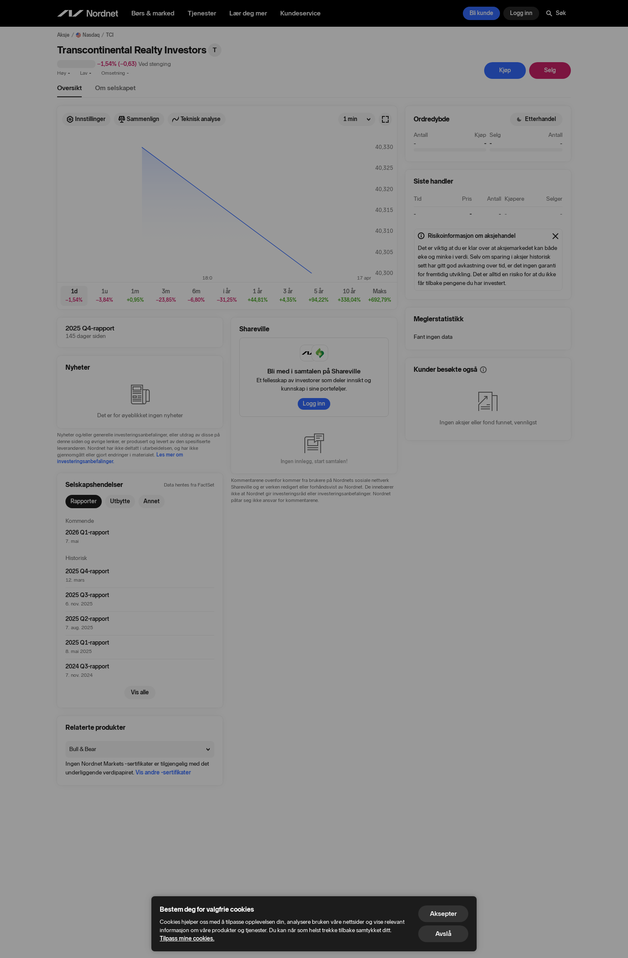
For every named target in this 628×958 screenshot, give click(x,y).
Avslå (443, 934)
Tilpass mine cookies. (187, 938)
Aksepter (443, 914)
